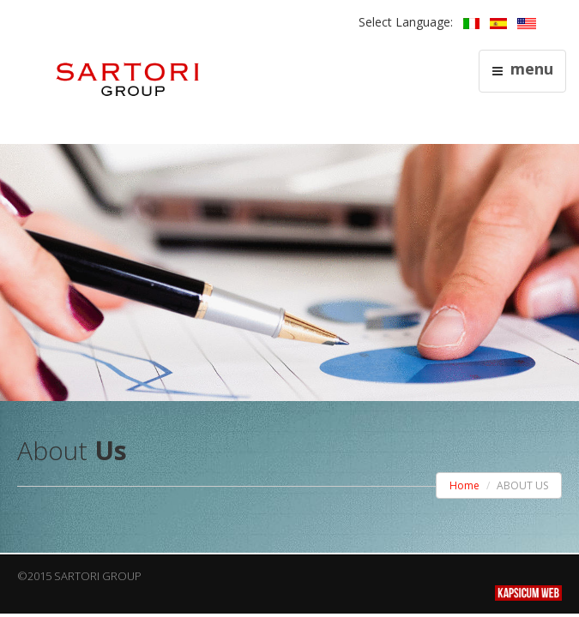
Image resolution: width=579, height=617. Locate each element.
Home (464, 485)
